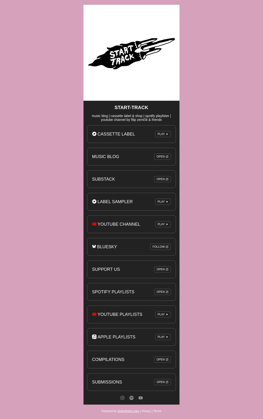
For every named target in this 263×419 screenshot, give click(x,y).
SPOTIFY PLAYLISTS (131, 292)
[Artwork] (131, 53)
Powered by (120, 411)
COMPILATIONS (131, 359)
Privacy (146, 411)
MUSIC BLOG (131, 156)
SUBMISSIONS (131, 382)
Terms (157, 411)
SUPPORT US (131, 269)
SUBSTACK (131, 179)
